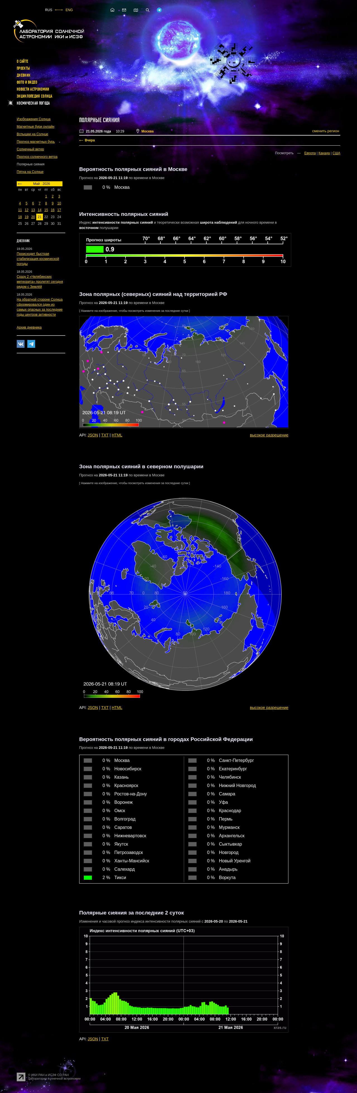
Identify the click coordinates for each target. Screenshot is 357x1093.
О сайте (22, 61)
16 (52, 210)
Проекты (23, 68)
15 (46, 210)
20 (33, 217)
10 (59, 203)
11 (20, 210)
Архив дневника (29, 327)
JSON (93, 435)
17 (59, 210)
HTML (117, 435)
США (336, 153)
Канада (324, 153)
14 (39, 210)
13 (33, 210)
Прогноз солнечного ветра (37, 157)
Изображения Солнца (33, 119)
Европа (310, 153)
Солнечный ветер (30, 149)
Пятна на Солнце (30, 172)
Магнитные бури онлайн (35, 127)
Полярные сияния (99, 120)
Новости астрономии (33, 89)
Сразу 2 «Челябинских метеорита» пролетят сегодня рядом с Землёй (40, 282)
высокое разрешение (269, 435)
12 (26, 210)
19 (26, 217)
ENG (69, 10)
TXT (104, 435)
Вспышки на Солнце (32, 134)
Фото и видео (27, 82)
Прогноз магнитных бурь (36, 142)
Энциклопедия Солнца (34, 96)
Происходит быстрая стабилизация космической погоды (38, 259)
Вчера (90, 140)
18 (20, 217)
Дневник (23, 75)
